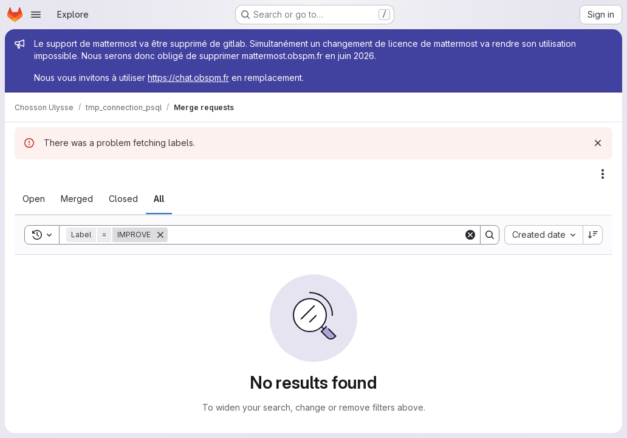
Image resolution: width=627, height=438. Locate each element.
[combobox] (543, 235)
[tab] (34, 199)
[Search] (315, 235)
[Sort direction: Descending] (593, 235)
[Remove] (160, 235)
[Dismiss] (598, 143)
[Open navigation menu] (36, 14)
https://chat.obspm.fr (188, 77)
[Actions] (602, 174)
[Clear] (470, 235)
